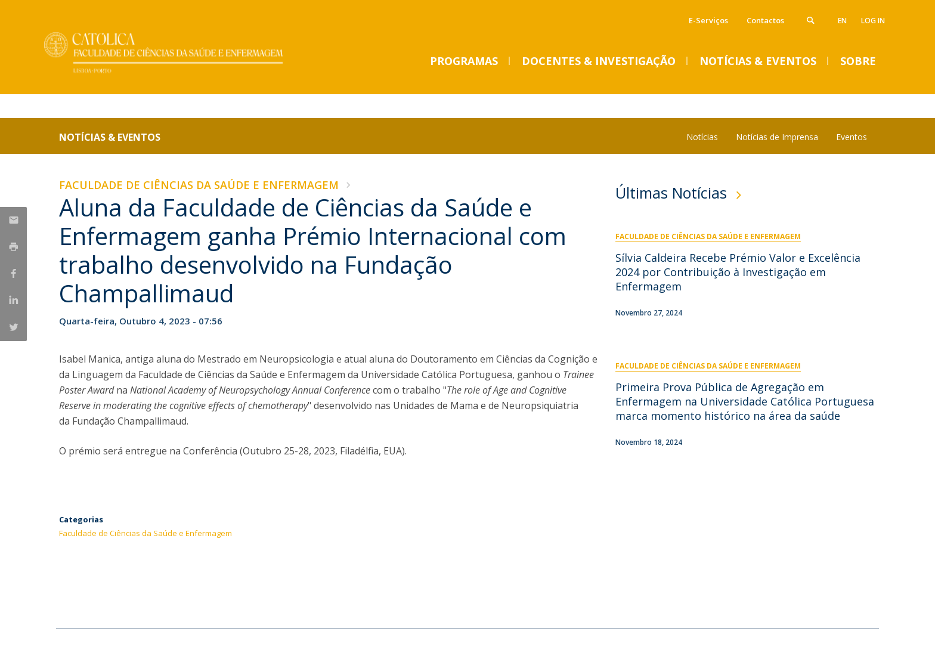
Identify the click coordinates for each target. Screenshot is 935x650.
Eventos (851, 137)
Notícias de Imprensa (777, 137)
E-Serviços (708, 20)
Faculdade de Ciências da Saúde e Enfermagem (199, 185)
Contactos (765, 20)
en (842, 21)
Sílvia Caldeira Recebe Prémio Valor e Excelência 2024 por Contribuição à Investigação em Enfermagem (737, 271)
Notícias (702, 137)
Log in (873, 21)
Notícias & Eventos (109, 137)
